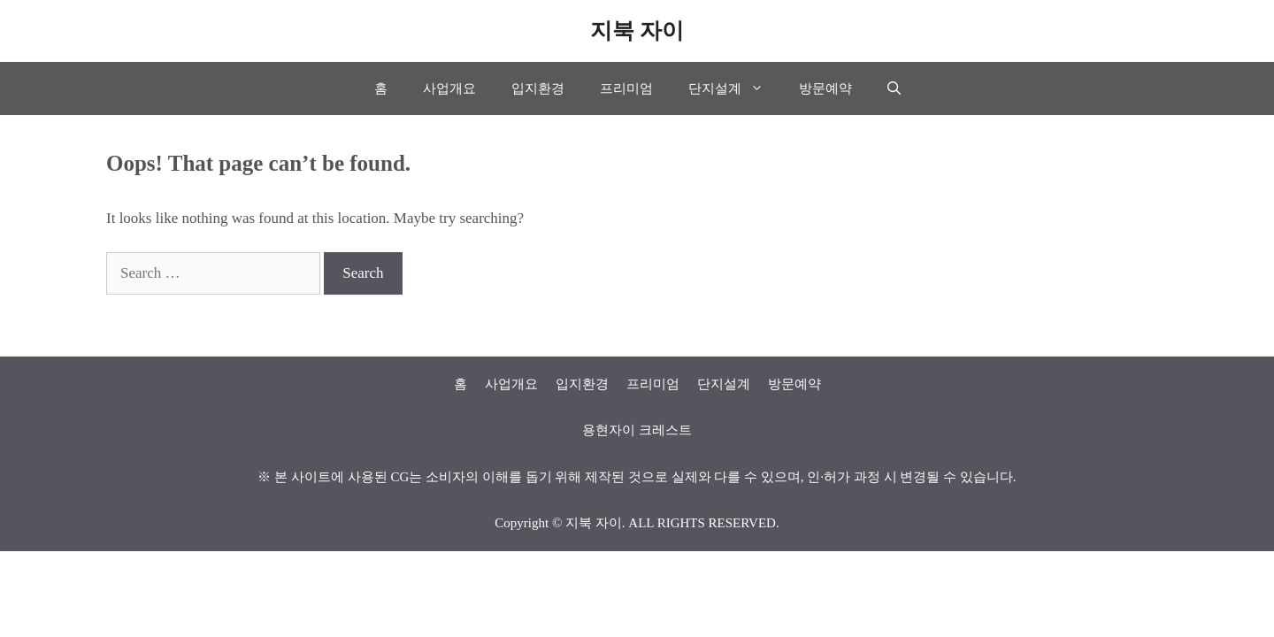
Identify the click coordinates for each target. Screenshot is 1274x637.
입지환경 (537, 88)
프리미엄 (626, 88)
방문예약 (825, 88)
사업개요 (449, 88)
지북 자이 (637, 30)
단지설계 (734, 88)
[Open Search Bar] (894, 88)
